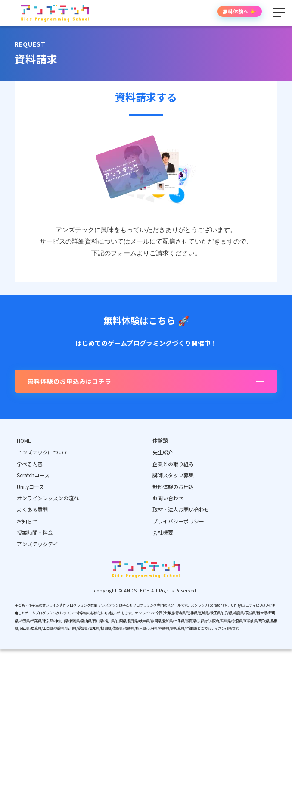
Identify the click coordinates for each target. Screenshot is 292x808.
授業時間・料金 (35, 532)
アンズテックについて (42, 452)
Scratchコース (33, 475)
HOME (24, 440)
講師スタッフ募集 (173, 475)
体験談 (160, 440)
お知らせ (27, 521)
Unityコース (30, 486)
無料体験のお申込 (173, 486)
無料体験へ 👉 (240, 11)
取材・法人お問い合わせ (180, 509)
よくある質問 (32, 509)
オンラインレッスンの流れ (48, 497)
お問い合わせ (167, 497)
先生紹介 (162, 452)
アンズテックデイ (37, 544)
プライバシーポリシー (178, 521)
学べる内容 (30, 463)
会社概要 (162, 532)
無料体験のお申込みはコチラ (70, 381)
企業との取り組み (173, 463)
